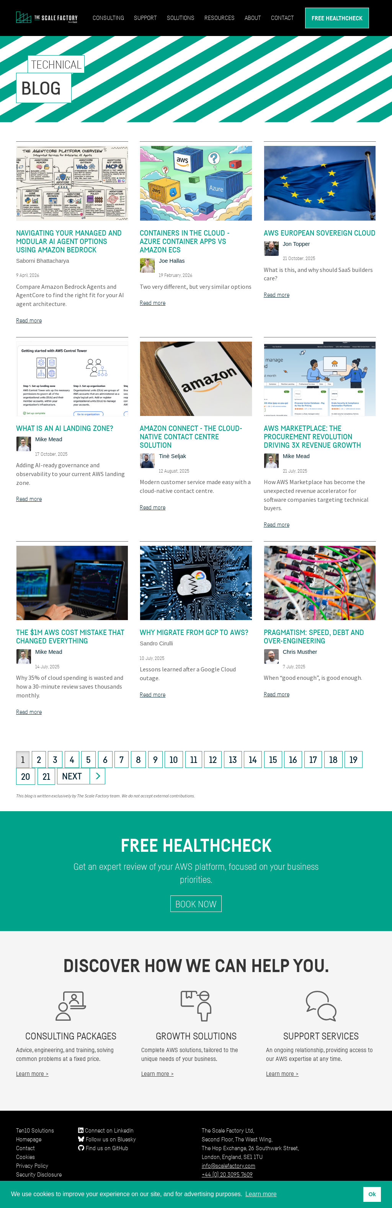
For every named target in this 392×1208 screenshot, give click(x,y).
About (253, 17)
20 (25, 776)
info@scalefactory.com (228, 1165)
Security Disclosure (39, 1174)
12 (213, 759)
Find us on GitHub (103, 1148)
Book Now (196, 904)
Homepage (28, 1139)
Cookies (25, 1157)
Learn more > (32, 1073)
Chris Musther (300, 652)
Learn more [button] (261, 1194)
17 (313, 759)
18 (333, 759)
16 (293, 759)
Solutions (180, 17)
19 (354, 759)
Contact (282, 17)
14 (253, 759)
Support (145, 17)
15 (273, 759)
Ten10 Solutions (35, 1130)
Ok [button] (372, 1194)
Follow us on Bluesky (107, 1139)
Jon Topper (296, 244)
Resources (219, 17)
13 (233, 759)
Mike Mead (48, 439)
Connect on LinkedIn (106, 1130)
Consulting (108, 17)
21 (46, 776)
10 (174, 759)
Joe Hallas (172, 261)
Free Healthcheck (337, 18)
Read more (29, 320)
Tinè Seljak (172, 456)
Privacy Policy (32, 1165)
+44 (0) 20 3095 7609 (227, 1174)
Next (72, 776)
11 (193, 759)
